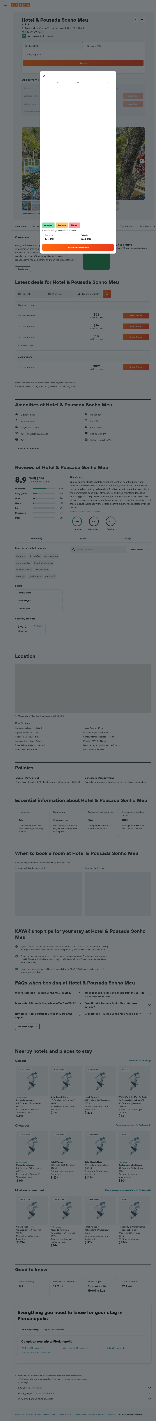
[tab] (37, 538)
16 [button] (29, 96)
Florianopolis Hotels (106, 1414)
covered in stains (24, 569)
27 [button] (58, 103)
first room (20, 556)
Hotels (31, 1414)
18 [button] (44, 96)
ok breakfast (34, 556)
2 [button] (29, 81)
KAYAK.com (19, 1414)
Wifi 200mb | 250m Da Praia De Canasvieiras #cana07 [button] (133, 1099)
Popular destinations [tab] (54, 1329)
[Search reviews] (100, 549)
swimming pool (51, 556)
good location (35, 576)
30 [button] (29, 110)
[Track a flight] (5, 55)
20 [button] (58, 96)
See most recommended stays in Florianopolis (128, 1190)
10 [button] (36, 88)
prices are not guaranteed (75, 1379)
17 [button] (36, 96)
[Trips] (5, 70)
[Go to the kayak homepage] (20, 5)
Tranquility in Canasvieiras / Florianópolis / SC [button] (132, 1228)
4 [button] (43, 81)
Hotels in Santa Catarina (85, 1414)
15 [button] (73, 88)
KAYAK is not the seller (84, 1388)
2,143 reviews (47, 35)
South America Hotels (46, 1414)
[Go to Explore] (5, 48)
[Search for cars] (5, 27)
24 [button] (36, 103)
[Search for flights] (5, 14)
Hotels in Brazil (65, 1414)
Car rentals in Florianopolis (75, 1348)
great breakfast (23, 563)
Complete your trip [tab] (29, 1329)
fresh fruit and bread (43, 563)
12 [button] (51, 88)
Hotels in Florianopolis (115, 1348)
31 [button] (36, 110)
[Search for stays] (5, 20)
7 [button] (65, 81)
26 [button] (51, 103)
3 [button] (36, 81)
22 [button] (73, 96)
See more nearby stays (140, 1060)
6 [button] (58, 81)
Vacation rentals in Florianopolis (36, 1352)
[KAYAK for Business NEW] (5, 61)
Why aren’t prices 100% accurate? (84, 1399)
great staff (50, 576)
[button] (5, 4)
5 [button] (51, 81)
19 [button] (51, 96)
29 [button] (73, 103)
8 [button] (73, 81)
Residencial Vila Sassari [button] (131, 1165)
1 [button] (97, 74)
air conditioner (42, 569)
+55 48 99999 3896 (32, 31)
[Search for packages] (5, 33)
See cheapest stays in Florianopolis (133, 1125)
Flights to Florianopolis (32, 1348)
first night (20, 576)
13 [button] (58, 88)
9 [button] (29, 88)
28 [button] (65, 103)
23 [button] (29, 103)
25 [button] (43, 103)
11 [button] (44, 88)
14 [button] (66, 88)
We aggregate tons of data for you (84, 1393)
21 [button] (66, 96)
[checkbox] (30, 628)
